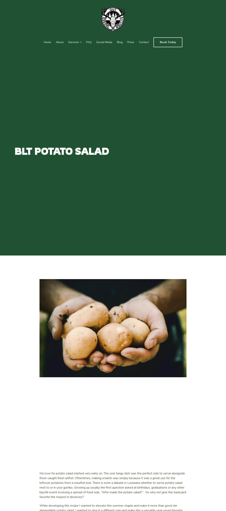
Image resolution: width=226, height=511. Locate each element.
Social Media (104, 42)
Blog (120, 42)
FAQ (89, 42)
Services (73, 42)
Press (130, 42)
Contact (144, 42)
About (59, 42)
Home (47, 42)
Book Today (168, 42)
